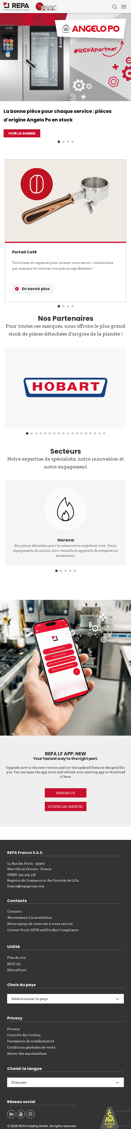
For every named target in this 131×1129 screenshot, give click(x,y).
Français (19, 1082)
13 (81, 433)
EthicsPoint (16, 970)
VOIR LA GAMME (21, 133)
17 (99, 433)
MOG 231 (14, 964)
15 (90, 433)
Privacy (13, 1029)
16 (95, 433)
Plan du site (16, 958)
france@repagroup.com (25, 886)
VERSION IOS (65, 793)
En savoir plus (36, 288)
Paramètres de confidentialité (30, 1041)
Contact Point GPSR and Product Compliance (43, 930)
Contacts (14, 911)
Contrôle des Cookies (24, 1035)
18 (104, 433)
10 (67, 433)
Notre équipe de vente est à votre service (40, 924)
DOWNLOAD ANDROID (65, 806)
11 (72, 433)
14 (86, 433)
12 (77, 433)
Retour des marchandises (27, 1054)
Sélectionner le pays (29, 998)
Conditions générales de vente (31, 1047)
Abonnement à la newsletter (29, 918)
